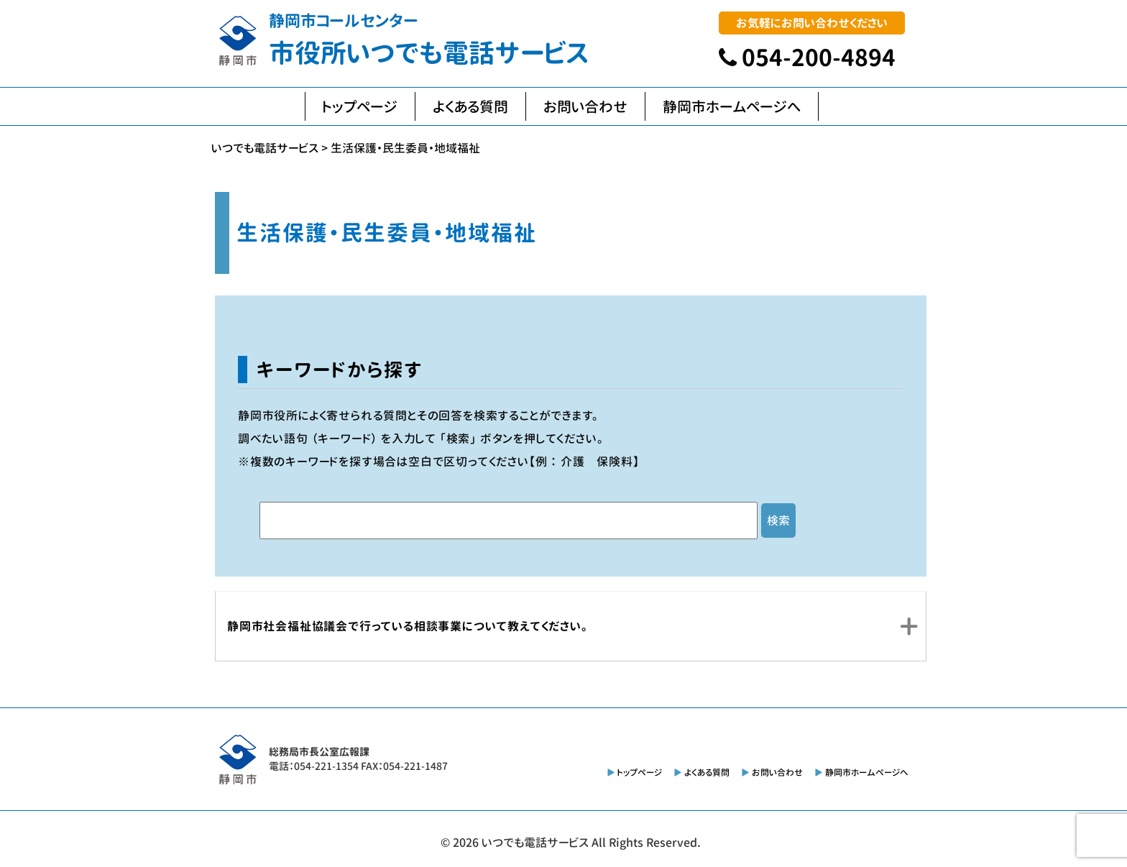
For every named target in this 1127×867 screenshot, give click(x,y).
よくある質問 (470, 106)
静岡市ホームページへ (732, 106)
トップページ (360, 106)
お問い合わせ (585, 106)
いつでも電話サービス (535, 842)
